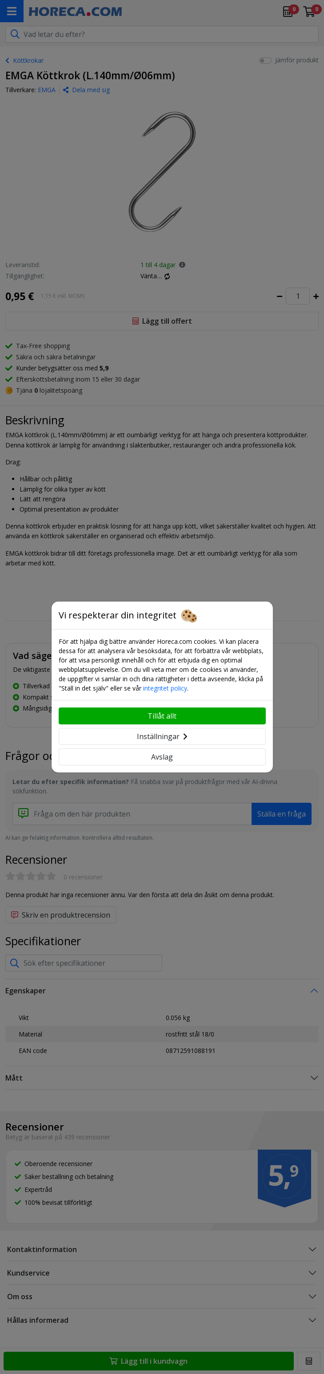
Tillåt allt (162, 716)
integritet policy (165, 688)
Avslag (162, 757)
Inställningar (162, 736)
